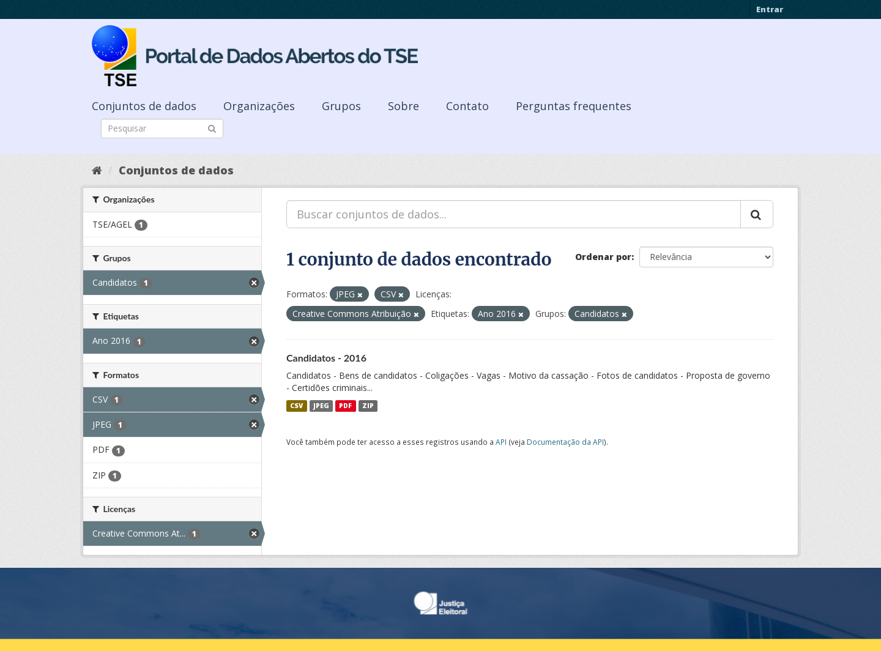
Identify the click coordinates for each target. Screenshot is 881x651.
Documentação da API (565, 442)
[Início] (97, 170)
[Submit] (212, 127)
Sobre (403, 106)
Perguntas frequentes (573, 106)
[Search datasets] (162, 128)
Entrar (769, 9)
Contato (467, 106)
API (501, 442)
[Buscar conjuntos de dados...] (513, 214)
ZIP (368, 405)
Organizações (259, 106)
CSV (296, 405)
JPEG (321, 405)
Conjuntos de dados (144, 106)
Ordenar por (603, 256)
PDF (345, 405)
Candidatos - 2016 (326, 357)
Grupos (341, 106)
